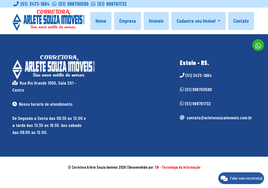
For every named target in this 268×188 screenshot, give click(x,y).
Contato (241, 21)
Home (101, 21)
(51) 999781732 (109, 4)
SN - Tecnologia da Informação (177, 167)
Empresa (127, 21)
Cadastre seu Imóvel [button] (196, 21)
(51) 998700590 (70, 4)
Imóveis (156, 21)
